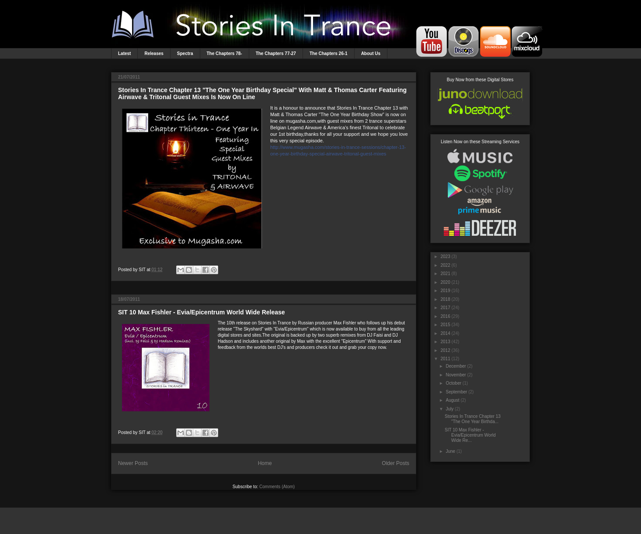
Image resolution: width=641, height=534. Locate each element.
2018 (445, 299)
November (456, 374)
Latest (124, 53)
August (452, 400)
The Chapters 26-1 (329, 53)
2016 (445, 316)
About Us (370, 53)
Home (265, 463)
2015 (445, 324)
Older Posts (395, 463)
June (450, 451)
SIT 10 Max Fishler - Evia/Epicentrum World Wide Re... (470, 435)
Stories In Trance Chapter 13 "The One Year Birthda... (473, 419)
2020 (445, 282)
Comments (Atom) (277, 486)
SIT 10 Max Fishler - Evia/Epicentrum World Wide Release (201, 312)
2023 (445, 256)
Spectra (185, 53)
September (456, 391)
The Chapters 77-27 (276, 53)
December (456, 366)
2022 (445, 265)
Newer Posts (133, 463)
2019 (445, 290)
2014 (445, 333)
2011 (445, 358)
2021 (445, 273)
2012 (445, 350)
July (449, 409)
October (453, 383)
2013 (445, 341)
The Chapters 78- (224, 53)
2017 (445, 307)
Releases (153, 53)
